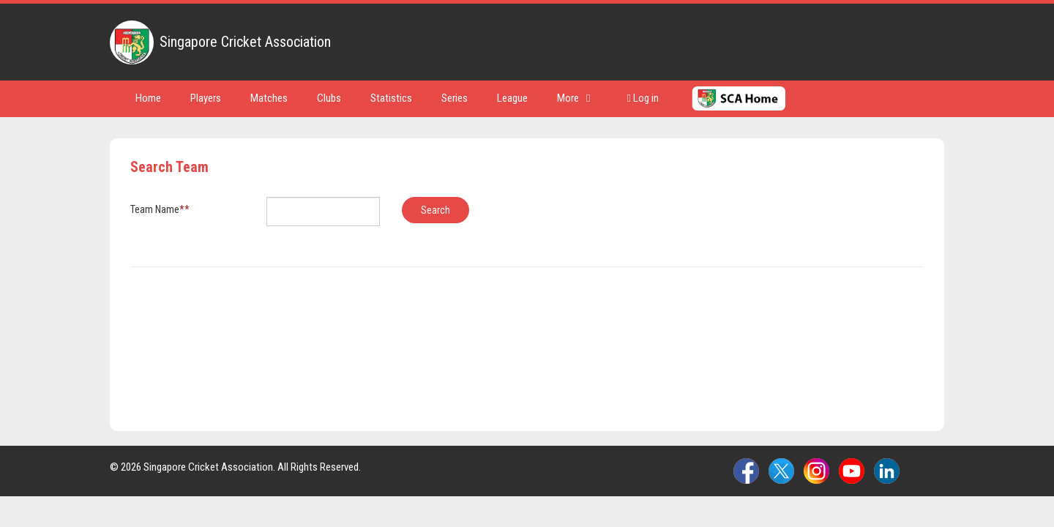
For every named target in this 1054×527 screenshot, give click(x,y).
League (512, 98)
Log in (642, 98)
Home (148, 98)
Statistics (391, 98)
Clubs (329, 98)
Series (454, 98)
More (573, 98)
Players (205, 98)
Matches (269, 98)
